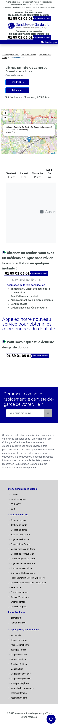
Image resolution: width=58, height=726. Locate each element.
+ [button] (5, 113)
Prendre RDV (17, 82)
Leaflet (53, 153)
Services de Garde (18, 514)
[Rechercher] (48, 413)
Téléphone (17, 90)
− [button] (5, 118)
